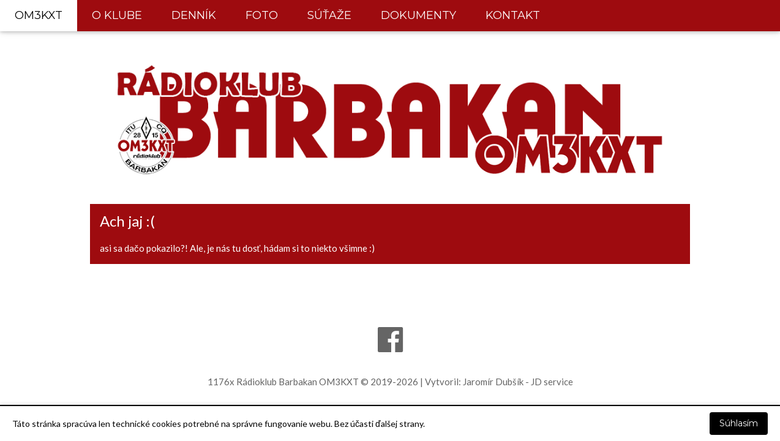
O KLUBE (117, 15)
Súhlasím (738, 423)
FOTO (262, 15)
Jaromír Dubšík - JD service (518, 381)
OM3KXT (38, 15)
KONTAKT (513, 15)
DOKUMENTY (418, 15)
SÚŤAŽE (329, 15)
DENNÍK (193, 15)
